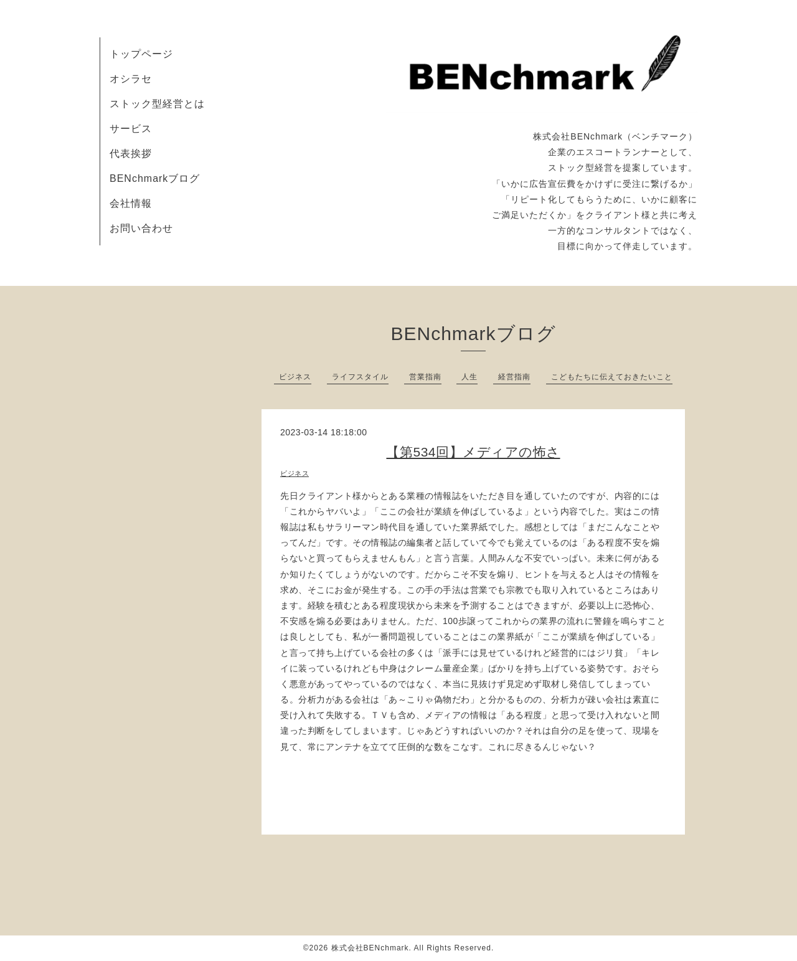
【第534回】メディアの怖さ (473, 452)
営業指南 (425, 376)
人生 (469, 376)
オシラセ (131, 78)
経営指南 (514, 376)
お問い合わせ (141, 228)
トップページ (141, 54)
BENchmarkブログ (155, 178)
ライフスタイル (360, 376)
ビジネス (295, 376)
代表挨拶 (131, 153)
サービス (131, 128)
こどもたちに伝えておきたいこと (611, 376)
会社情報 (131, 203)
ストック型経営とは (157, 103)
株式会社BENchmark (370, 948)
